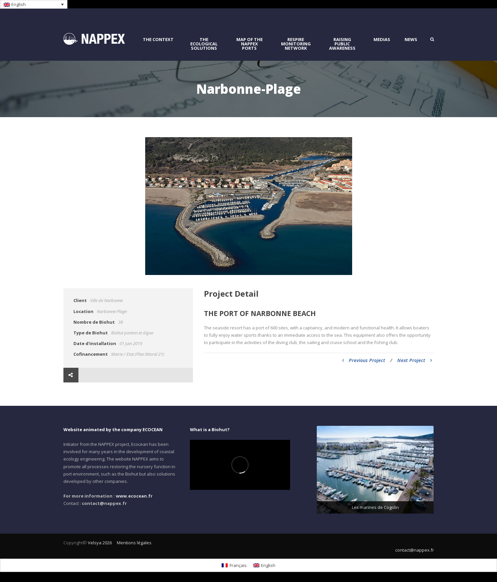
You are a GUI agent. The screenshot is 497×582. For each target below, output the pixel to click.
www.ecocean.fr (134, 496)
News (411, 39)
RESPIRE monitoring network (296, 43)
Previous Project (363, 360)
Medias (382, 39)
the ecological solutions (204, 43)
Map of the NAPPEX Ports (249, 43)
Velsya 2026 (100, 543)
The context (158, 39)
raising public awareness (342, 43)
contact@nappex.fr (414, 550)
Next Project (414, 360)
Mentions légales (134, 543)
